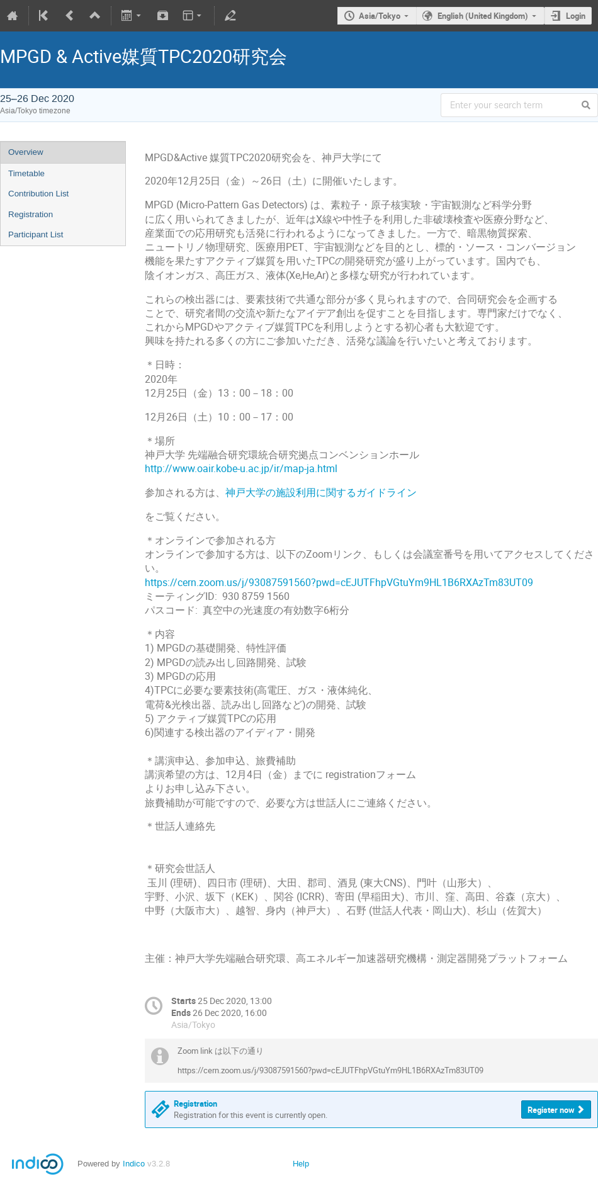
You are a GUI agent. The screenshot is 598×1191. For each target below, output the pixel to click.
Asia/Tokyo (379, 15)
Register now (551, 1109)
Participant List (35, 234)
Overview (25, 152)
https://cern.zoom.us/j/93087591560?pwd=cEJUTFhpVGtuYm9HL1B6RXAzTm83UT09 (339, 582)
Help (301, 1163)
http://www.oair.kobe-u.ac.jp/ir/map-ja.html (241, 468)
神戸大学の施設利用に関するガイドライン (321, 492)
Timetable (26, 173)
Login (575, 15)
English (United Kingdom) (482, 15)
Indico (134, 1163)
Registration (30, 214)
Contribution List (38, 193)
